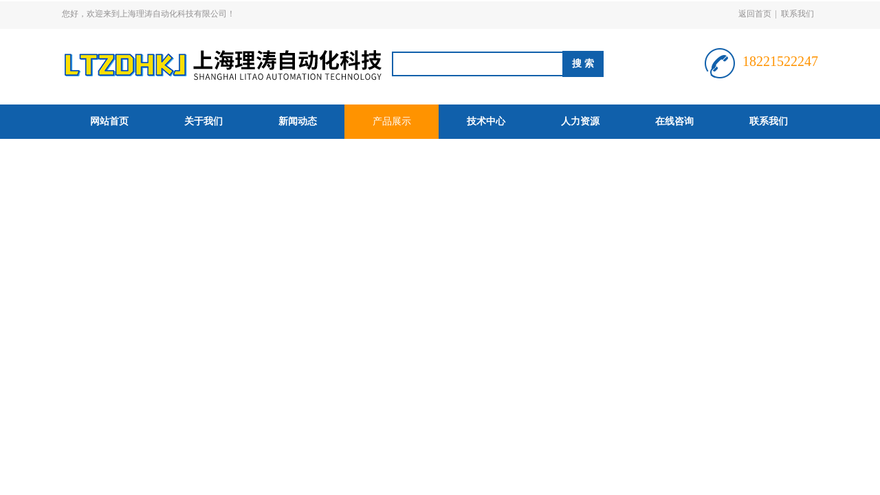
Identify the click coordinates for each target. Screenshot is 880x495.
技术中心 (486, 121)
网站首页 (109, 121)
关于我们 (203, 121)
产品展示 (392, 121)
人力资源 (580, 121)
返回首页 (754, 14)
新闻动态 (297, 121)
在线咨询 (674, 121)
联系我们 (797, 14)
